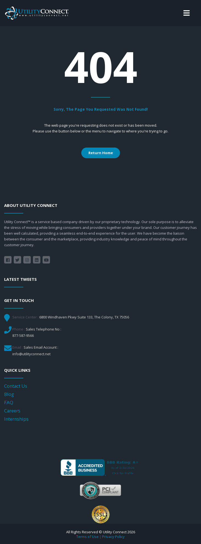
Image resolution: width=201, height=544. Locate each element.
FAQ (8, 402)
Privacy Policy (113, 536)
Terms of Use (87, 536)
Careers (12, 410)
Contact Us (15, 386)
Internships (16, 419)
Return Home (100, 152)
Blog (9, 394)
